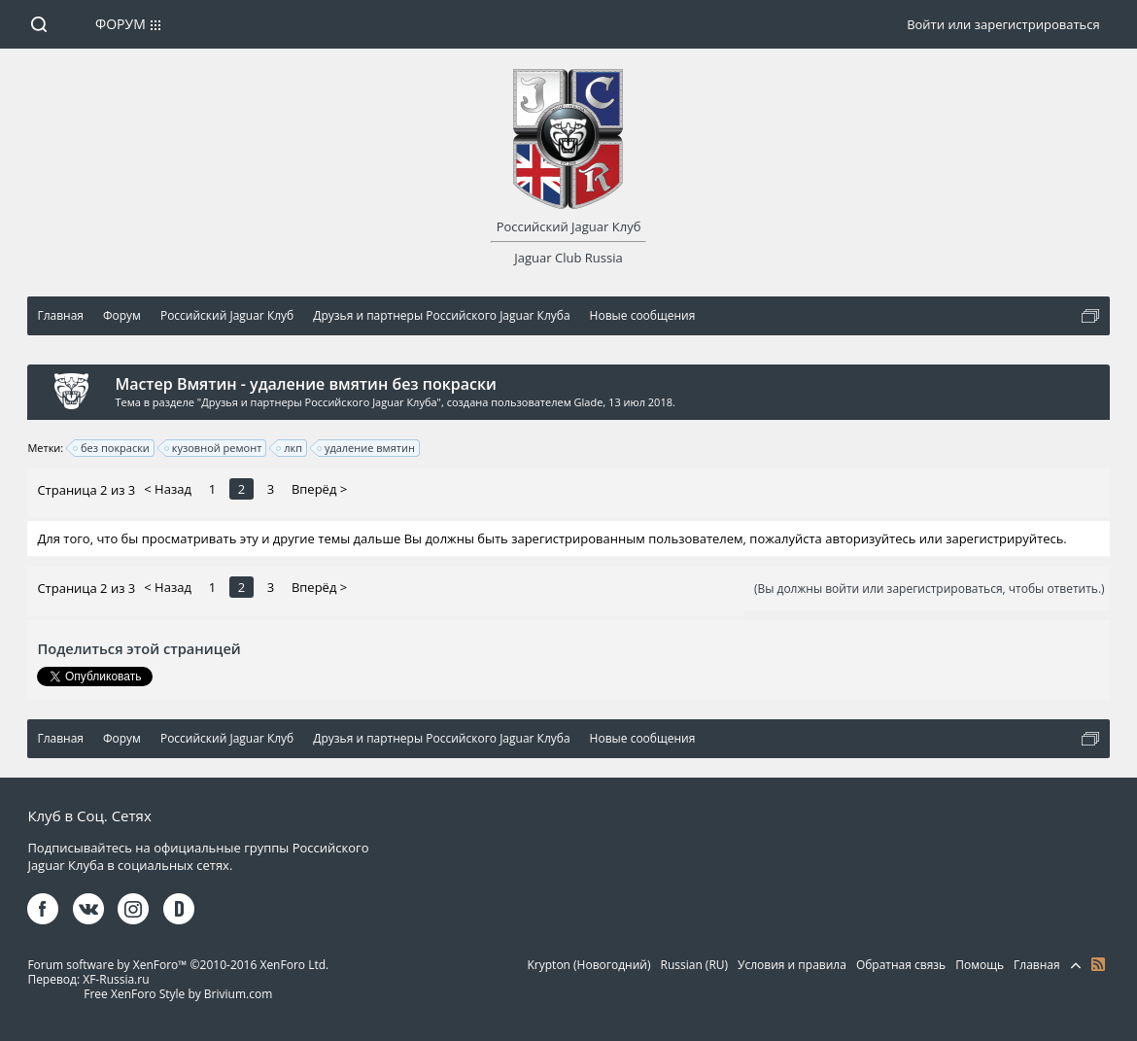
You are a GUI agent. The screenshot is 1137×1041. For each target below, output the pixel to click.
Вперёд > (319, 489)
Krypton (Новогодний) (589, 964)
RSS (1098, 964)
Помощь (979, 964)
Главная (1037, 964)
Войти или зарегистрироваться (1003, 24)
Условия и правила (792, 964)
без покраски (112, 448)
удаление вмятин (367, 448)
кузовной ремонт (214, 448)
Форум (120, 24)
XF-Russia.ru (116, 979)
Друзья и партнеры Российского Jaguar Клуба (318, 402)
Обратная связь (901, 964)
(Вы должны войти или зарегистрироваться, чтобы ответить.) (929, 588)
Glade (588, 402)
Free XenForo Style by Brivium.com (178, 994)
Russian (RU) (694, 964)
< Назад (167, 489)
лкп (290, 448)
